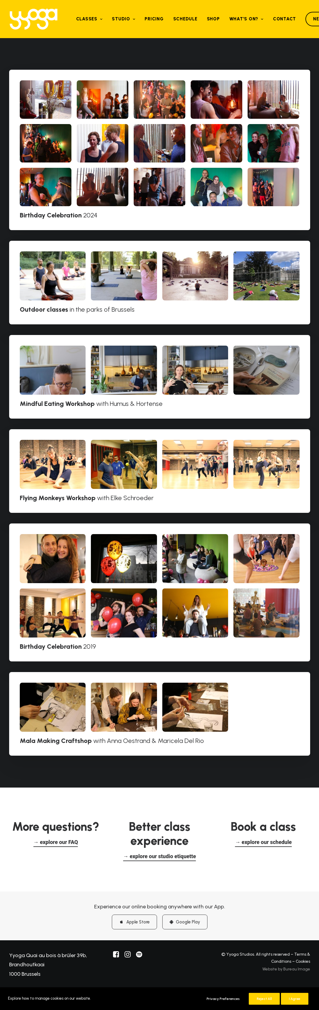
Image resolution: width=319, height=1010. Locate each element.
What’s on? (246, 19)
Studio (123, 19)
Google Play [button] (185, 921)
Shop (213, 19)
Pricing (154, 19)
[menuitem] (89, 19)
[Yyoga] (33, 19)
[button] (55, 841)
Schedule (185, 19)
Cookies (303, 960)
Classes (89, 19)
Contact (284, 19)
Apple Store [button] (134, 921)
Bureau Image (296, 968)
